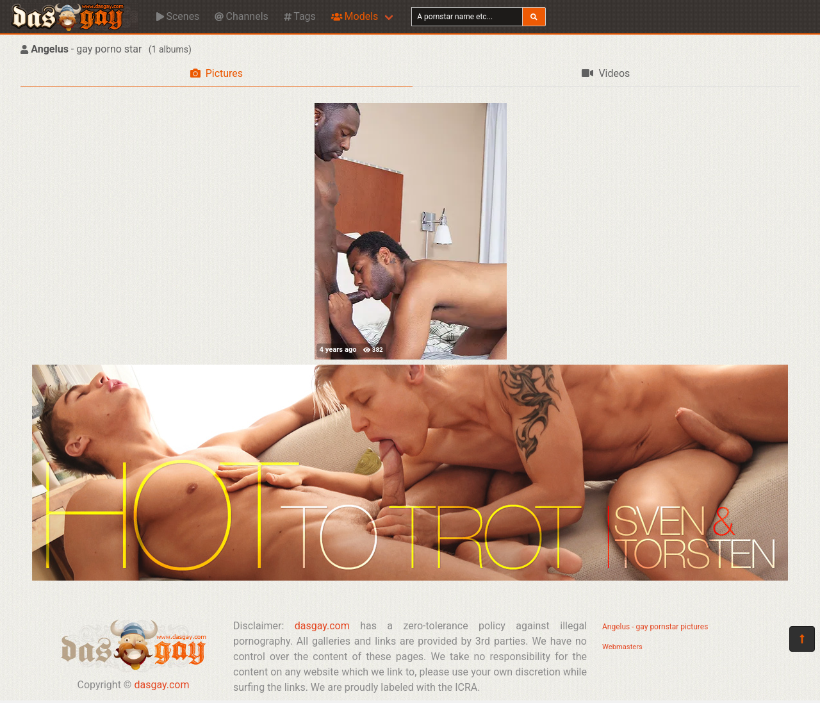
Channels (241, 16)
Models (354, 16)
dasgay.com (161, 685)
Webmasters (622, 647)
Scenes (177, 16)
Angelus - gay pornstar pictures (655, 626)
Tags (300, 16)
